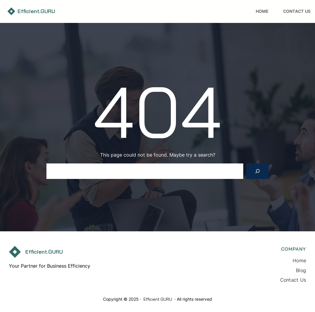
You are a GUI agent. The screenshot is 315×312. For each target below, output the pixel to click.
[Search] (257, 171)
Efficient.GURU (36, 11)
